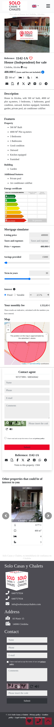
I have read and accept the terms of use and (25, 438)
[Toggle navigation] (48, 6)
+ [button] (8, 326)
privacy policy (40, 438)
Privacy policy (35, 715)
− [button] (8, 330)
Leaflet (24, 364)
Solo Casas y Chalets (20, 715)
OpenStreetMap (34, 364)
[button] (5, 515)
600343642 (33, 377)
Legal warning (21, 717)
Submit (27, 447)
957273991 (21, 377)
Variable (20, 295)
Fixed (9, 295)
